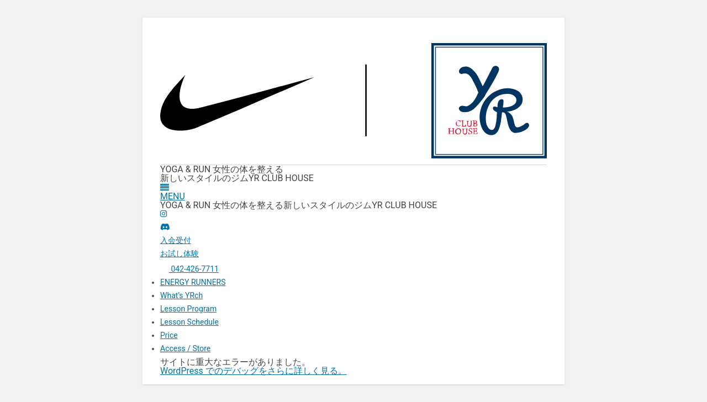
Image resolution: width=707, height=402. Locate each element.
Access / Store (185, 348)
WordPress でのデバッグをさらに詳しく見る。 (253, 371)
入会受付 (175, 240)
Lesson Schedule (189, 322)
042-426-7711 (189, 269)
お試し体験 (179, 253)
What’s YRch (181, 295)
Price (169, 335)
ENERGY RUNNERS (193, 282)
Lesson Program (188, 308)
